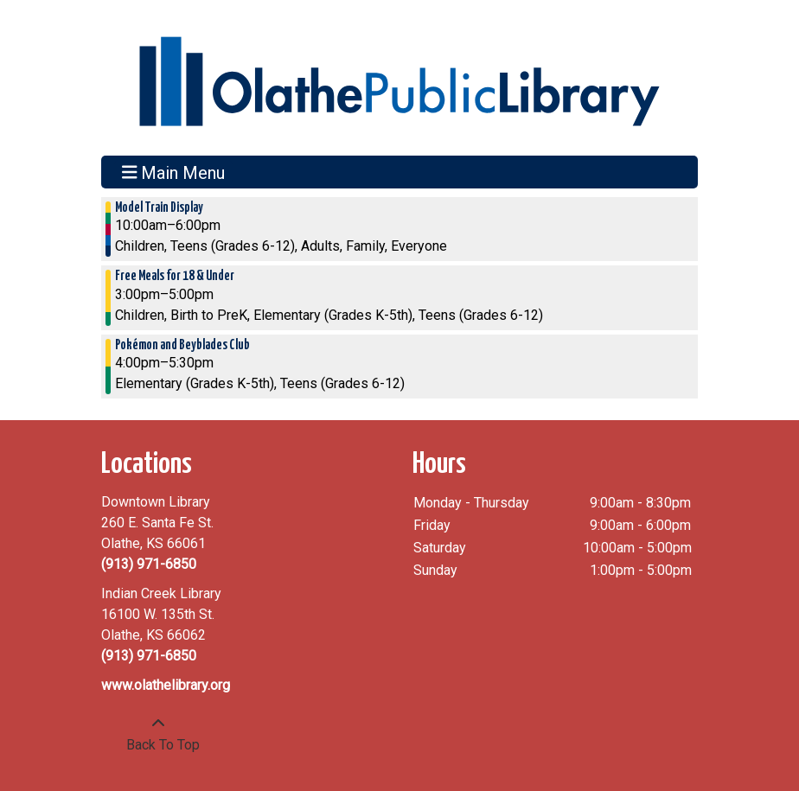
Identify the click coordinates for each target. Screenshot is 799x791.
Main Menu (174, 172)
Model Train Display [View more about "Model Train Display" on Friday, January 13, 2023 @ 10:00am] (159, 207)
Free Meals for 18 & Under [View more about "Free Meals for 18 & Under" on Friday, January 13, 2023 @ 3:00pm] (174, 276)
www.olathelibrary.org (165, 685)
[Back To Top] (158, 735)
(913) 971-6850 (148, 564)
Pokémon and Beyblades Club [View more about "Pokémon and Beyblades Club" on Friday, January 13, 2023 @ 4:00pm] (182, 345)
